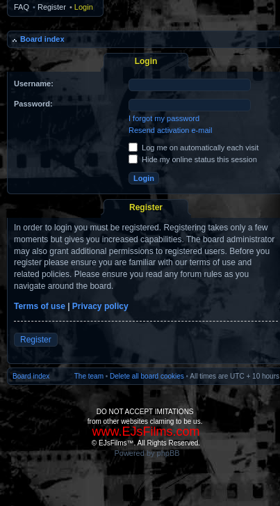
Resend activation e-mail (170, 130)
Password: (33, 104)
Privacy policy (100, 306)
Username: (33, 83)
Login (83, 7)
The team (89, 376)
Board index (42, 39)
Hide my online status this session (193, 159)
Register (52, 7)
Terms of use (39, 306)
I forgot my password (164, 118)
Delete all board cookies (147, 376)
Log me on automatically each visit (193, 147)
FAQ (21, 7)
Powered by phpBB (146, 453)
